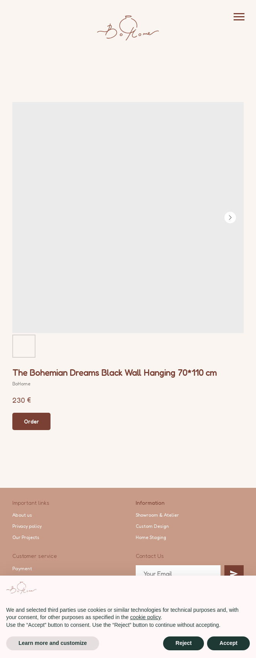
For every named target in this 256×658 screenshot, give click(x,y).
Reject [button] (183, 643)
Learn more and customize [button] (53, 643)
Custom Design (152, 526)
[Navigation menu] (239, 17)
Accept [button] (228, 643)
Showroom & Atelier (157, 515)
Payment (22, 568)
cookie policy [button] (145, 617)
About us (22, 515)
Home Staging (151, 537)
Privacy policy (27, 526)
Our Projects (25, 537)
